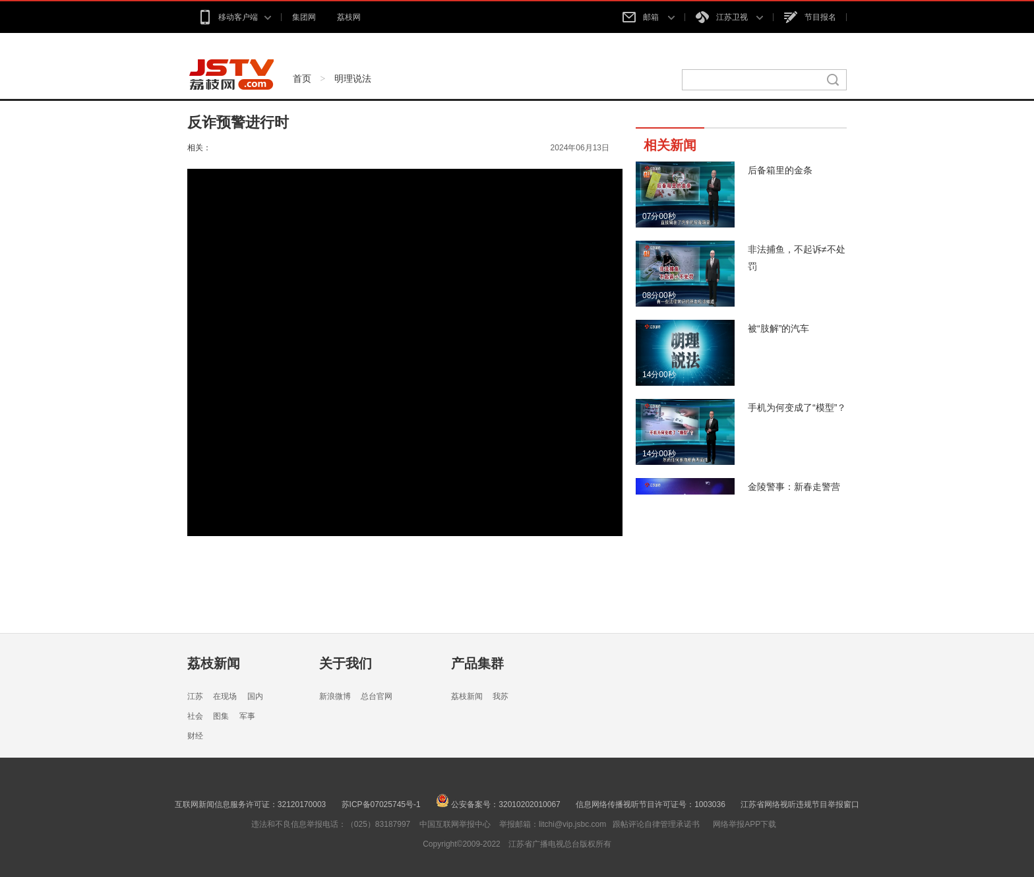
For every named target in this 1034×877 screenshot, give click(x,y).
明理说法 (352, 78)
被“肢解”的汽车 (778, 328)
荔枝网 (349, 17)
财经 (195, 736)
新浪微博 (335, 696)
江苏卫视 (729, 17)
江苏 (195, 696)
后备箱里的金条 (780, 170)
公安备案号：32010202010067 (498, 804)
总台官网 (376, 696)
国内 (255, 696)
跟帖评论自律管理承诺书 (656, 824)
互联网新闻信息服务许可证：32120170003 (250, 804)
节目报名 (810, 17)
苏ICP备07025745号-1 (381, 804)
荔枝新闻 (213, 663)
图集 (221, 716)
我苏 (500, 696)
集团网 (304, 17)
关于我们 (345, 663)
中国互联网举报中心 (455, 824)
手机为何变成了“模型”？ (797, 407)
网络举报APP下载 (744, 824)
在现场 (225, 696)
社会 (195, 716)
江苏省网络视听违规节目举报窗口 (800, 804)
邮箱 (648, 17)
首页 (302, 78)
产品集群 (477, 663)
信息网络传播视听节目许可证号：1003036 (650, 804)
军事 (247, 716)
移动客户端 (234, 17)
